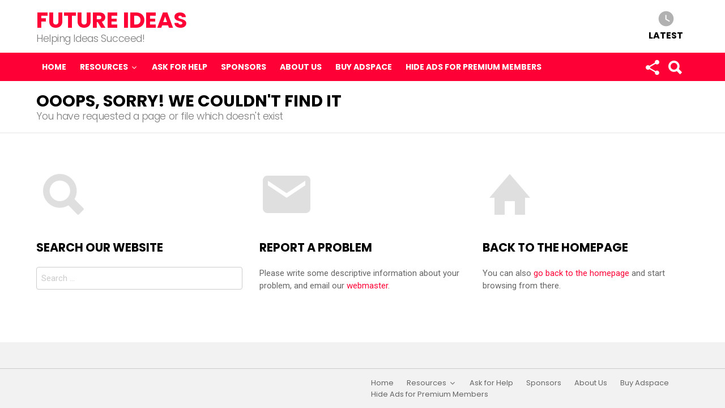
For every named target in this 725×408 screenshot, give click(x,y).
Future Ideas (111, 20)
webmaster (367, 285)
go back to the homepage (581, 273)
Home (54, 67)
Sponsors (243, 67)
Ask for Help (179, 67)
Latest (666, 35)
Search (674, 69)
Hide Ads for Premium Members (473, 67)
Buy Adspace (363, 67)
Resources (104, 67)
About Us (301, 67)
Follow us (651, 69)
